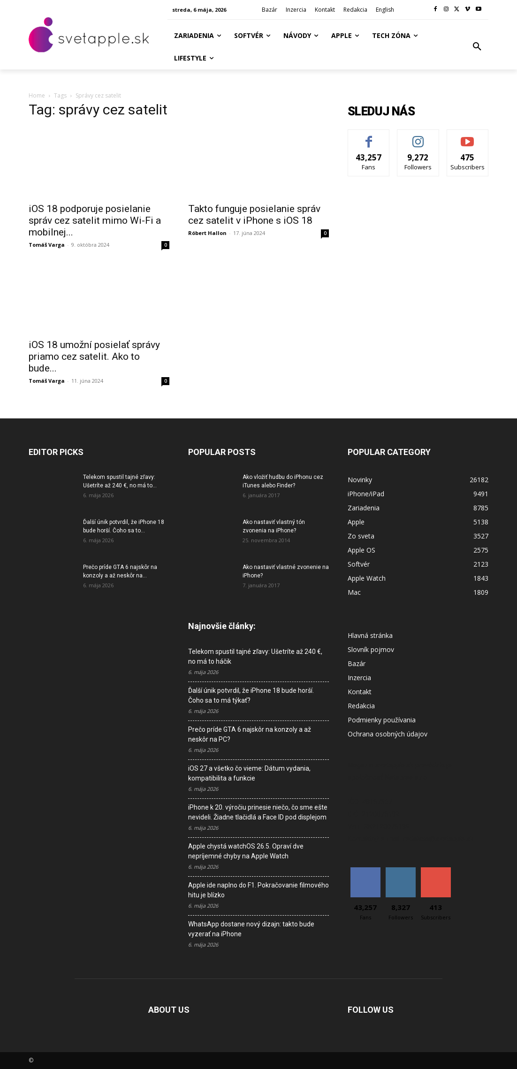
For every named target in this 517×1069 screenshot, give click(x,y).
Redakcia (361, 705)
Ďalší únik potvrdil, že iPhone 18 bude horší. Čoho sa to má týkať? (251, 695)
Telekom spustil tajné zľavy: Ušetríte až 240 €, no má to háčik (255, 656)
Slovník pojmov (371, 649)
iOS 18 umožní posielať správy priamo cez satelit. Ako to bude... (94, 356)
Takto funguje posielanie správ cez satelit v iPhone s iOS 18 (254, 214)
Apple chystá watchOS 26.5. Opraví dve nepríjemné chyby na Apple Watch (246, 851)
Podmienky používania (382, 719)
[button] (477, 47)
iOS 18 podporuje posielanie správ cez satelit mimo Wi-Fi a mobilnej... (95, 220)
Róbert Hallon (207, 232)
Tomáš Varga (47, 244)
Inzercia (359, 677)
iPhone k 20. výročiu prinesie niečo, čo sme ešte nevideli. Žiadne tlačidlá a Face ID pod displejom (257, 812)
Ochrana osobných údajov (387, 733)
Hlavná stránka (370, 635)
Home (37, 95)
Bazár (356, 663)
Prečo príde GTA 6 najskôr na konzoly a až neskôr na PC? (249, 734)
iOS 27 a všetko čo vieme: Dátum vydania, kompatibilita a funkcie (249, 773)
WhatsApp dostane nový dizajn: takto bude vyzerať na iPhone (251, 929)
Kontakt (360, 691)
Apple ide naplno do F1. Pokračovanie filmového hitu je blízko (258, 890)
